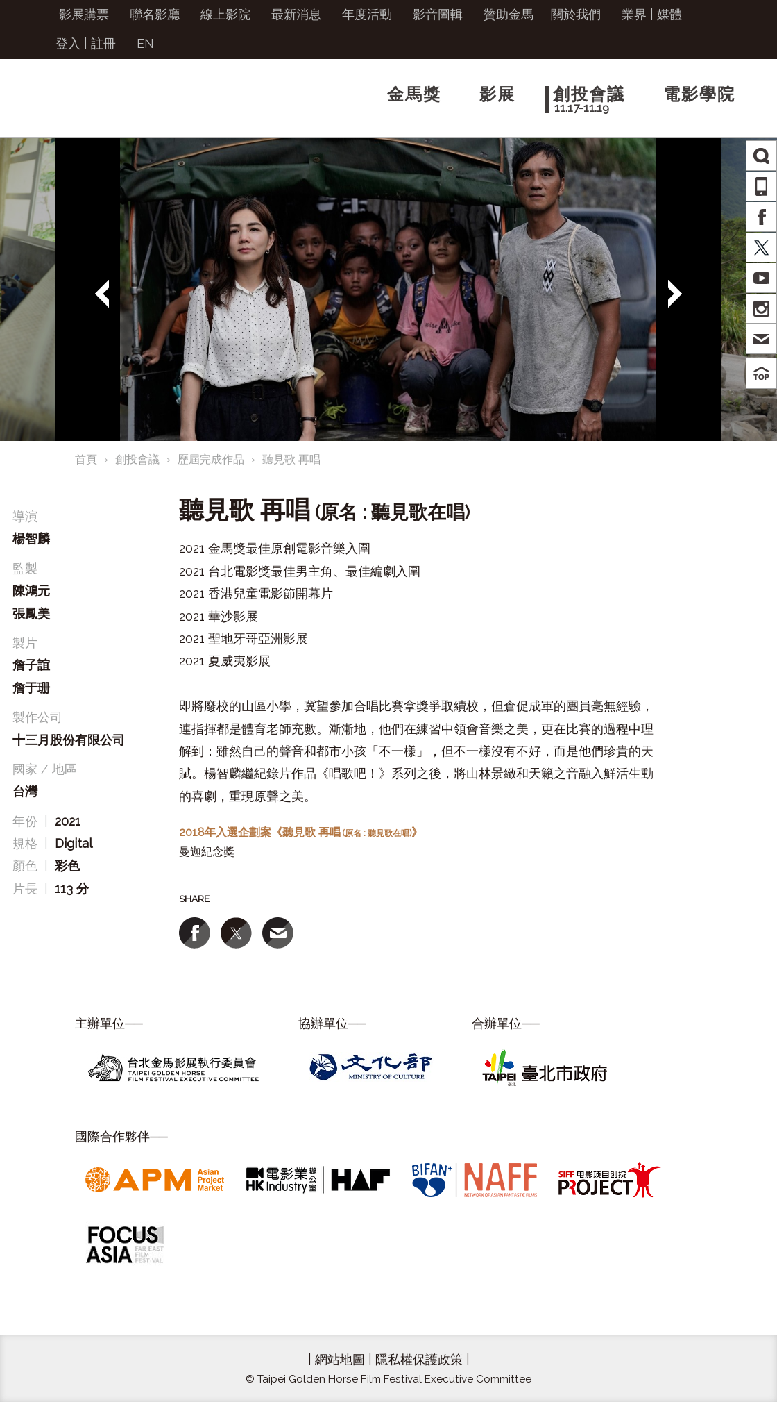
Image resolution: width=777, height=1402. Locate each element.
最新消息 (296, 14)
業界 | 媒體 (652, 14)
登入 (68, 43)
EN (145, 43)
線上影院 (225, 14)
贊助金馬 (508, 14)
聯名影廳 (155, 14)
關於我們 (576, 14)
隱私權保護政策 (419, 1359)
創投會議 (137, 459)
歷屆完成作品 (211, 459)
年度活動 (367, 14)
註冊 (103, 43)
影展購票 (84, 14)
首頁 (86, 459)
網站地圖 (340, 1359)
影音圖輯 (438, 14)
